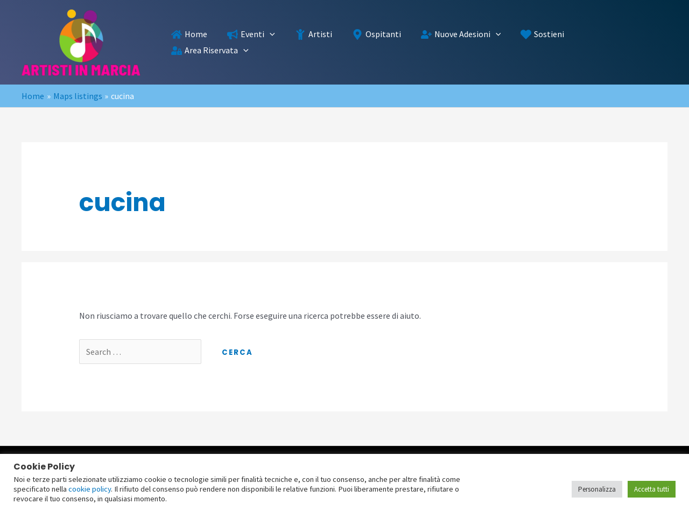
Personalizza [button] (597, 489)
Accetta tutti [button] (651, 489)
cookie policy (89, 489)
